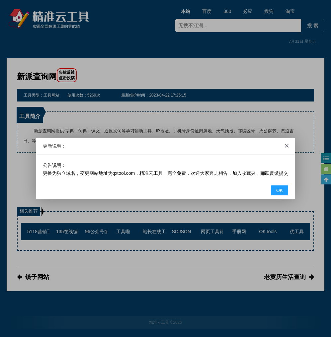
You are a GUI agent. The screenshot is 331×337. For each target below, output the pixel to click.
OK (279, 190)
